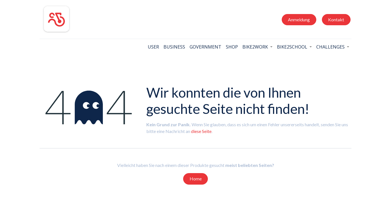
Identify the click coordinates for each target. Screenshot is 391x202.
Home (196, 178)
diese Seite (201, 131)
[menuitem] (153, 46)
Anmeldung (299, 19)
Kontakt (336, 19)
